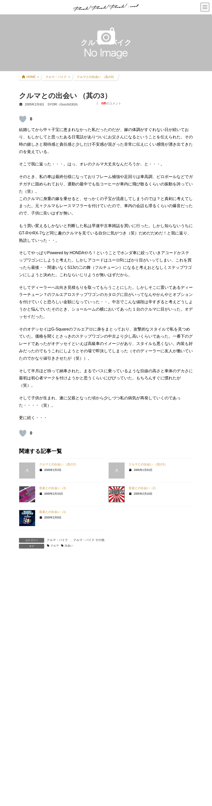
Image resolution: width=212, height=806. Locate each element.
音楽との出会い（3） (53, 488)
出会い (69, 545)
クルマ (55, 545)
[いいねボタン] (23, 119)
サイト (25, 692)
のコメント (111, 103)
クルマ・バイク (57, 540)
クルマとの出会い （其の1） (148, 464)
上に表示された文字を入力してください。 (57, 746)
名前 (25, 645)
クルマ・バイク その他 (88, 540)
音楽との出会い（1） (53, 512)
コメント (29, 585)
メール (27, 668)
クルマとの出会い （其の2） (58, 464)
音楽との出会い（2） (143, 488)
